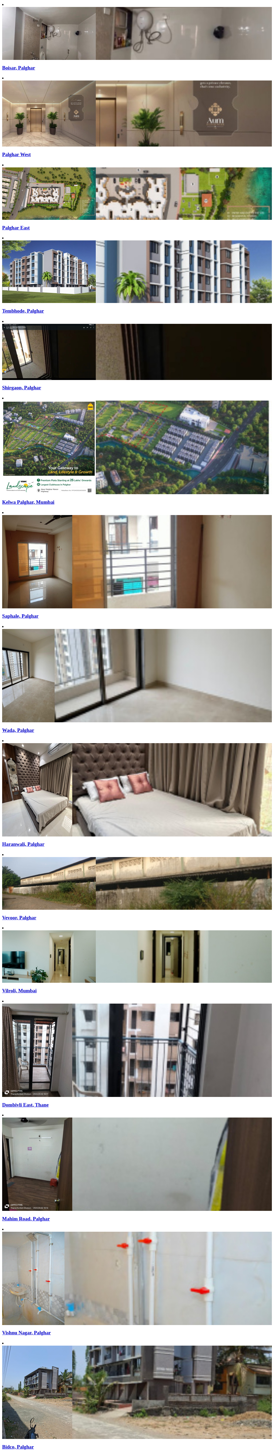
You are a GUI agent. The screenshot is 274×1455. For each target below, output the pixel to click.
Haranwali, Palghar (23, 844)
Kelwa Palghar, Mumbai (28, 502)
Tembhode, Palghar (23, 311)
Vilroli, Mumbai (19, 990)
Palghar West (16, 154)
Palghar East (16, 228)
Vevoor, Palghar (19, 917)
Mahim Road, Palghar (26, 1219)
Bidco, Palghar (18, 1447)
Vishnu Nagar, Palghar (26, 1332)
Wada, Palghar (18, 730)
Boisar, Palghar (18, 68)
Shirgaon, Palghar (21, 387)
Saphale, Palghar (20, 616)
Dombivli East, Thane (25, 1105)
